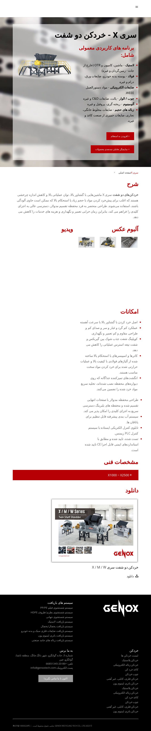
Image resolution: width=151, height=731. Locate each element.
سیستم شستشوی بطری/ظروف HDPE (52, 612)
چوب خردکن (131, 674)
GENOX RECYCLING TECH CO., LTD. (69, 725)
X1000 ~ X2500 (120, 475)
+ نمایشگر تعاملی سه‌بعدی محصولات (112, 149)
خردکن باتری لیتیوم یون (125, 683)
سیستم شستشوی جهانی (59, 617)
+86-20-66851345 (56, 663)
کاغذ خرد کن (131, 669)
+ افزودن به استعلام (120, 136)
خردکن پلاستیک (130, 660)
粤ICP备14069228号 (21, 725)
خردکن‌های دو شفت (125, 195)
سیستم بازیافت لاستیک (60, 621)
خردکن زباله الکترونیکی (125, 664)
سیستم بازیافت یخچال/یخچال (57, 626)
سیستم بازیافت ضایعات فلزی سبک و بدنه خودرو (47, 631)
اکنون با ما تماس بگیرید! (55, 678)
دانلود (131, 575)
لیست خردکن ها (129, 655)
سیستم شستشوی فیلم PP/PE (56, 607)
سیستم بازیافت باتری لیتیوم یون (55, 635)
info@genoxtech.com (43, 667)
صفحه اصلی (124, 172)
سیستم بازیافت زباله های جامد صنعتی (52, 640)
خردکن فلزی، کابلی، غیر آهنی (122, 678)
